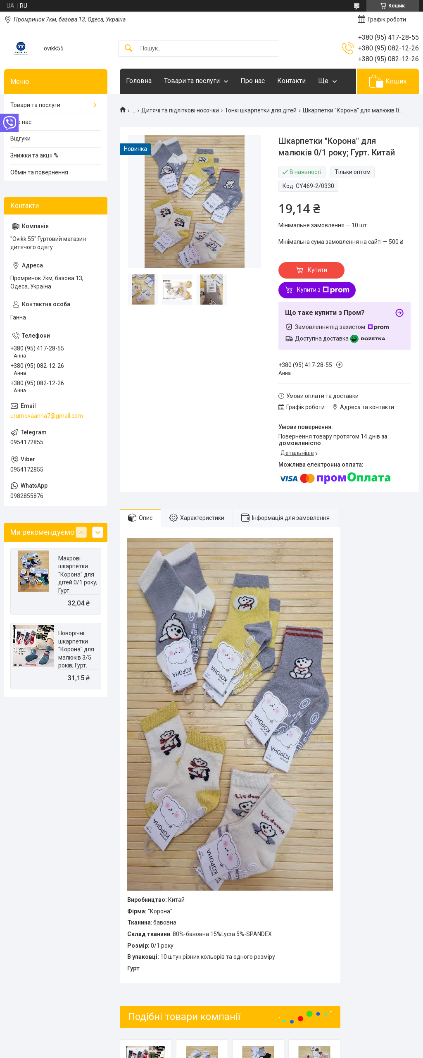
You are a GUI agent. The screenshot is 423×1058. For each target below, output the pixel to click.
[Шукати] (128, 48)
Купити (317, 270)
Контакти (291, 81)
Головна (139, 81)
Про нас (252, 81)
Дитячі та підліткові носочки (180, 110)
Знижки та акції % (34, 155)
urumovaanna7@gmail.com (46, 415)
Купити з (323, 290)
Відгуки (20, 138)
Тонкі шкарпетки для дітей (261, 110)
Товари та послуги (192, 81)
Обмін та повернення (39, 172)
